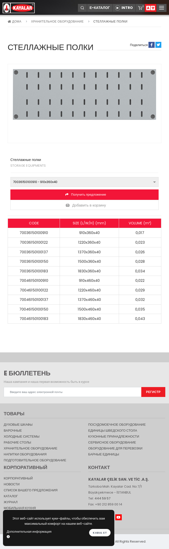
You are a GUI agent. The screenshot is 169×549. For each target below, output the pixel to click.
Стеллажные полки (110, 21)
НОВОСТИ (12, 484)
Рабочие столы (17, 442)
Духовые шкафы (18, 424)
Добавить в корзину (86, 205)
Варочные (13, 430)
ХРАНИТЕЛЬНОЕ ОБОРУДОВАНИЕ (57, 21)
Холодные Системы (22, 436)
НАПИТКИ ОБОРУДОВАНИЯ (25, 454)
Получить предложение (85, 194)
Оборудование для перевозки (115, 448)
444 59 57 (102, 498)
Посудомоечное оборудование (117, 424)
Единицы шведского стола (112, 430)
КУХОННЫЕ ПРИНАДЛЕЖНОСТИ (113, 436)
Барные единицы (103, 454)
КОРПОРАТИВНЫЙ (18, 478)
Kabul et (100, 533)
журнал (11, 502)
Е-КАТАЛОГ (100, 7)
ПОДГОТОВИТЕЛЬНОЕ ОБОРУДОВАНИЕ (35, 460)
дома (14, 21)
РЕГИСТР (153, 392)
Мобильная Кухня (20, 508)
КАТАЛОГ (11, 496)
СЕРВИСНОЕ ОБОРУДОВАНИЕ (112, 442)
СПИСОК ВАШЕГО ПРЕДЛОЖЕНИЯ (30, 490)
